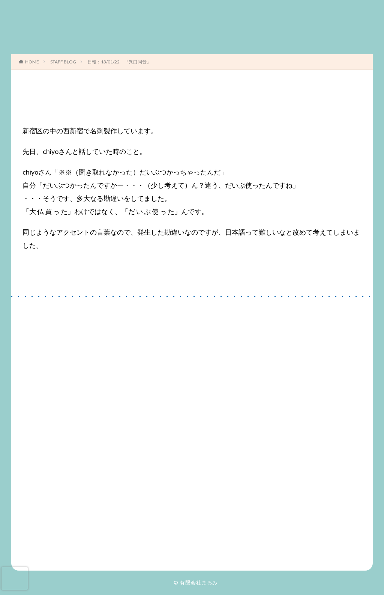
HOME (32, 62)
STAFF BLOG (63, 62)
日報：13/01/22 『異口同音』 (119, 62)
